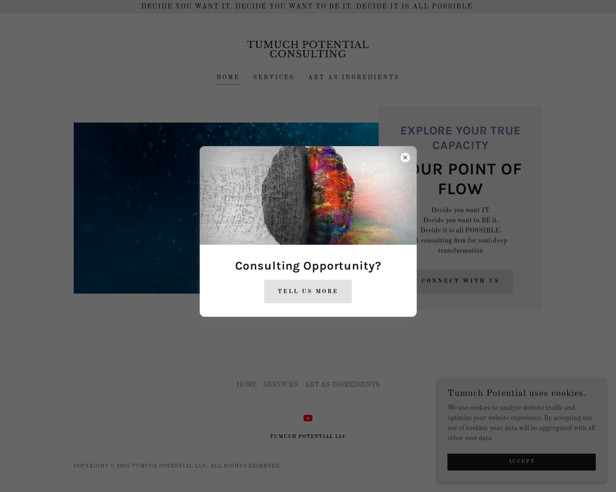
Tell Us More (308, 291)
